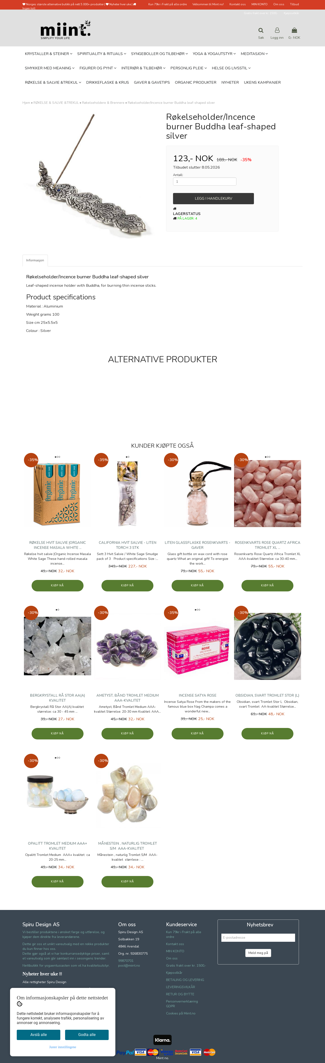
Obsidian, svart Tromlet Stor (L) (267, 695)
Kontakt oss (238, 4)
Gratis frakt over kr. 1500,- (261, 13)
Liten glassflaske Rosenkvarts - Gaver (197, 545)
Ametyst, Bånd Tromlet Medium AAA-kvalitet (127, 698)
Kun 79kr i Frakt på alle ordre (167, 4)
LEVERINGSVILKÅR (180, 987)
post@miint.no (129, 965)
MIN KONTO (260, 4)
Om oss (278, 4)
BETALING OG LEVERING (185, 980)
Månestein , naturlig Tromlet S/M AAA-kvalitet (127, 846)
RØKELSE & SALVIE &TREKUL (56, 102)
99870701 (126, 960)
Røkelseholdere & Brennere (103, 102)
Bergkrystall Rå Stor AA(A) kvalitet (57, 698)
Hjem (26, 102)
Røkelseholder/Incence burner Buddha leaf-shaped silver (171, 102)
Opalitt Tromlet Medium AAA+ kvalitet (57, 846)
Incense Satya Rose (197, 695)
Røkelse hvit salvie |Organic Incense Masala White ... (57, 545)
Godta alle (86, 1034)
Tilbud (294, 4)
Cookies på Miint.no (181, 1013)
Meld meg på (258, 953)
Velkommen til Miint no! (208, 4)
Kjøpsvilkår (291, 13)
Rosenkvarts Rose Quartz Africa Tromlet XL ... (267, 545)
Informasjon (35, 260)
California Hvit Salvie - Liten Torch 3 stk (127, 545)
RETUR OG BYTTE (180, 994)
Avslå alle (38, 1034)
